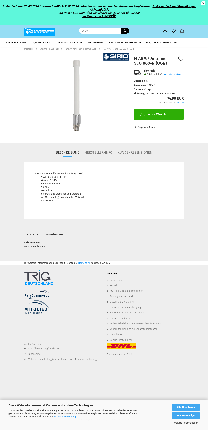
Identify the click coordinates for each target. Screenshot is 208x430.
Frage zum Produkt (147, 128)
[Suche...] (125, 31)
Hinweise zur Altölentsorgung (125, 308)
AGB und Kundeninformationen (126, 292)
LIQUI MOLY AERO (41, 42)
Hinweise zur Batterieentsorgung (127, 313)
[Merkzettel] (173, 31)
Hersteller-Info (98, 153)
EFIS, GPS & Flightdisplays (162, 42)
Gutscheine (116, 335)
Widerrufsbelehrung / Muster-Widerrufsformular (136, 324)
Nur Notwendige (186, 415)
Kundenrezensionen (135, 153)
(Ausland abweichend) (173, 75)
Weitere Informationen (186, 422)
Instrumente (96, 42)
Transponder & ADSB (69, 42)
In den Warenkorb (155, 115)
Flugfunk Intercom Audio (125, 42)
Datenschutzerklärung (64, 416)
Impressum (116, 281)
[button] (165, 31)
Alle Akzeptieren (186, 407)
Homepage (84, 264)
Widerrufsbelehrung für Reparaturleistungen (134, 330)
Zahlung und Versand (121, 297)
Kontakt (114, 286)
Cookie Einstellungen (121, 341)
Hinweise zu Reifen (120, 319)
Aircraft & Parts (15, 42)
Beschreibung (68, 153)
